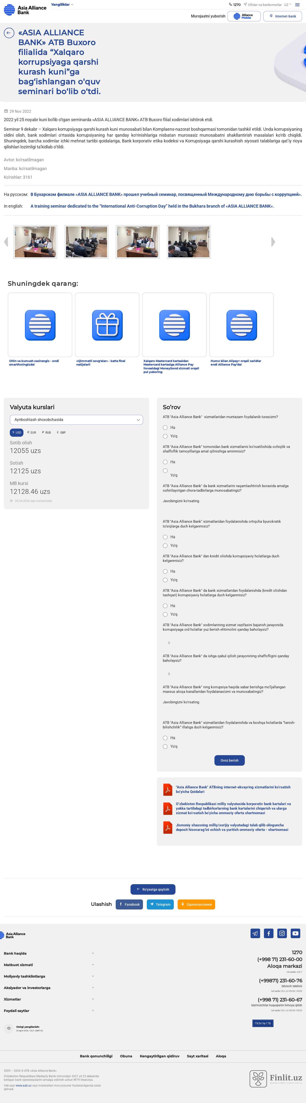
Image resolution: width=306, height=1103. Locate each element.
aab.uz (25, 10)
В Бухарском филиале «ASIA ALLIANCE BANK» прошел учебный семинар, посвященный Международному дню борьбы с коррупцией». (166, 194)
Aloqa (221, 1056)
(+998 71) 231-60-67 (280, 1000)
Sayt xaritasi (197, 1056)
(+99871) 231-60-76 (280, 981)
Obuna (126, 1056)
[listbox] (76, 420)
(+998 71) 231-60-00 (279, 959)
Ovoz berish (230, 760)
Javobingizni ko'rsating (181, 501)
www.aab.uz (24, 1085)
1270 (297, 952)
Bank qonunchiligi (96, 1056)
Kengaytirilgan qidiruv (159, 1056)
